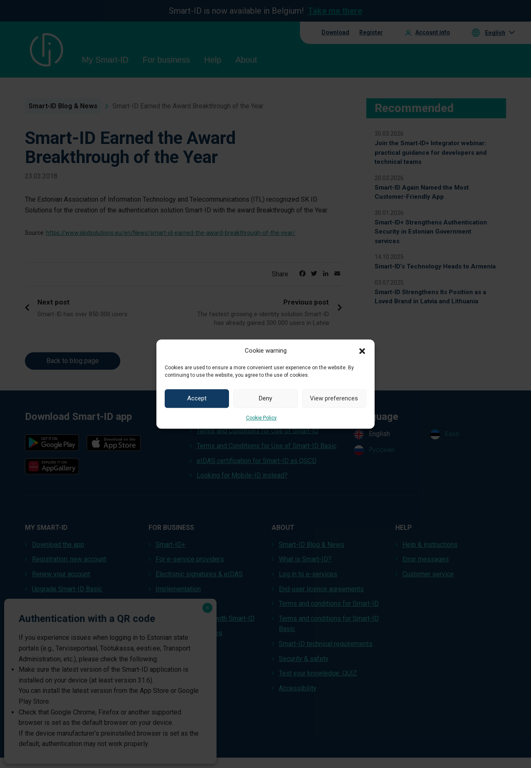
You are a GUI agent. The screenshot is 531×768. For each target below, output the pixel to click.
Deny (265, 398)
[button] (362, 350)
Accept (197, 398)
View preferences (334, 398)
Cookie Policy (261, 418)
